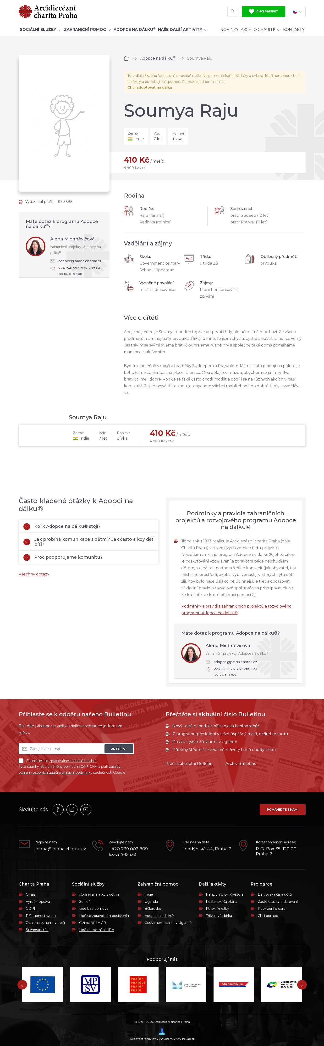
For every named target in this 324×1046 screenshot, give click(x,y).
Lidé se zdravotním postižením (104, 916)
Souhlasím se (58, 760)
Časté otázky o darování (278, 901)
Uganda (151, 901)
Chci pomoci (268, 916)
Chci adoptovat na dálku (149, 87)
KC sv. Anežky (217, 908)
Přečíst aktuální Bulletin (189, 763)
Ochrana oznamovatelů (45, 923)
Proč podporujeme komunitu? (63, 557)
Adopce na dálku (158, 58)
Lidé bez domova (93, 908)
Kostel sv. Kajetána (221, 901)
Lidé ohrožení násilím (96, 930)
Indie (149, 894)
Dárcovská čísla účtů (275, 894)
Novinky (229, 29)
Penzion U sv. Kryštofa (224, 894)
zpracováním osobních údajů (73, 761)
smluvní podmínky (77, 772)
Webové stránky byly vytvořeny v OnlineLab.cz (162, 1034)
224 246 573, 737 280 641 (77, 271)
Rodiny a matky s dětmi (99, 894)
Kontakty (293, 29)
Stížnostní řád (37, 930)
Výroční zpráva (38, 901)
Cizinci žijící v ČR (92, 923)
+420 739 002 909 (128, 849)
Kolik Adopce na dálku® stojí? (61, 526)
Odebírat (118, 748)
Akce (246, 29)
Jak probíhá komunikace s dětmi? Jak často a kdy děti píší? (88, 542)
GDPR (31, 908)
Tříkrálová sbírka (219, 916)
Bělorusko (153, 908)
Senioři (85, 901)
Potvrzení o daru (272, 908)
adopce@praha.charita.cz (76, 261)
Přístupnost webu (41, 916)
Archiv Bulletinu (241, 763)
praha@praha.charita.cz (60, 849)
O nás (30, 894)
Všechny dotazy (34, 574)
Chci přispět (263, 11)
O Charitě (267, 29)
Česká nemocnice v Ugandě (168, 923)
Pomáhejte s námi (282, 809)
